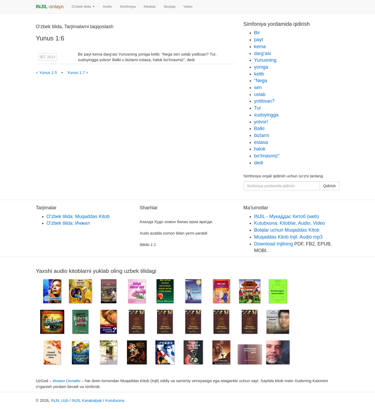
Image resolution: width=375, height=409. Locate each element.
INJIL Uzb (59, 400)
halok (260, 149)
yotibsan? (264, 101)
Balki (259, 128)
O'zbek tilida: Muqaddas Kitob (78, 216)
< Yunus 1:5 (47, 72)
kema (260, 46)
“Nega (260, 80)
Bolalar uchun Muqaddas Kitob (286, 230)
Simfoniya (127, 7)
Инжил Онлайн (66, 380)
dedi (258, 162)
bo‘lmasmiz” (267, 155)
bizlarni (261, 135)
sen (258, 87)
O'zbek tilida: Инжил (68, 223)
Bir (257, 32)
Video (187, 7)
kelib (259, 74)
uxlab (260, 94)
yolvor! (261, 121)
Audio (107, 7)
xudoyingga (266, 115)
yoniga (261, 67)
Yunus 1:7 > (77, 72)
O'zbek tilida (83, 7)
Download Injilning (273, 244)
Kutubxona (114, 400)
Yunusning (265, 60)
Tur (257, 108)
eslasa (261, 142)
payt (258, 39)
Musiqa (169, 7)
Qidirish (329, 186)
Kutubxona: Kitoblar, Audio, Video (289, 223)
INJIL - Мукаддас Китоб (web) (286, 216)
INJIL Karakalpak (87, 400)
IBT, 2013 (47, 57)
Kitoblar (150, 7)
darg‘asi (262, 53)
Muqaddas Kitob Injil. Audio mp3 (288, 237)
